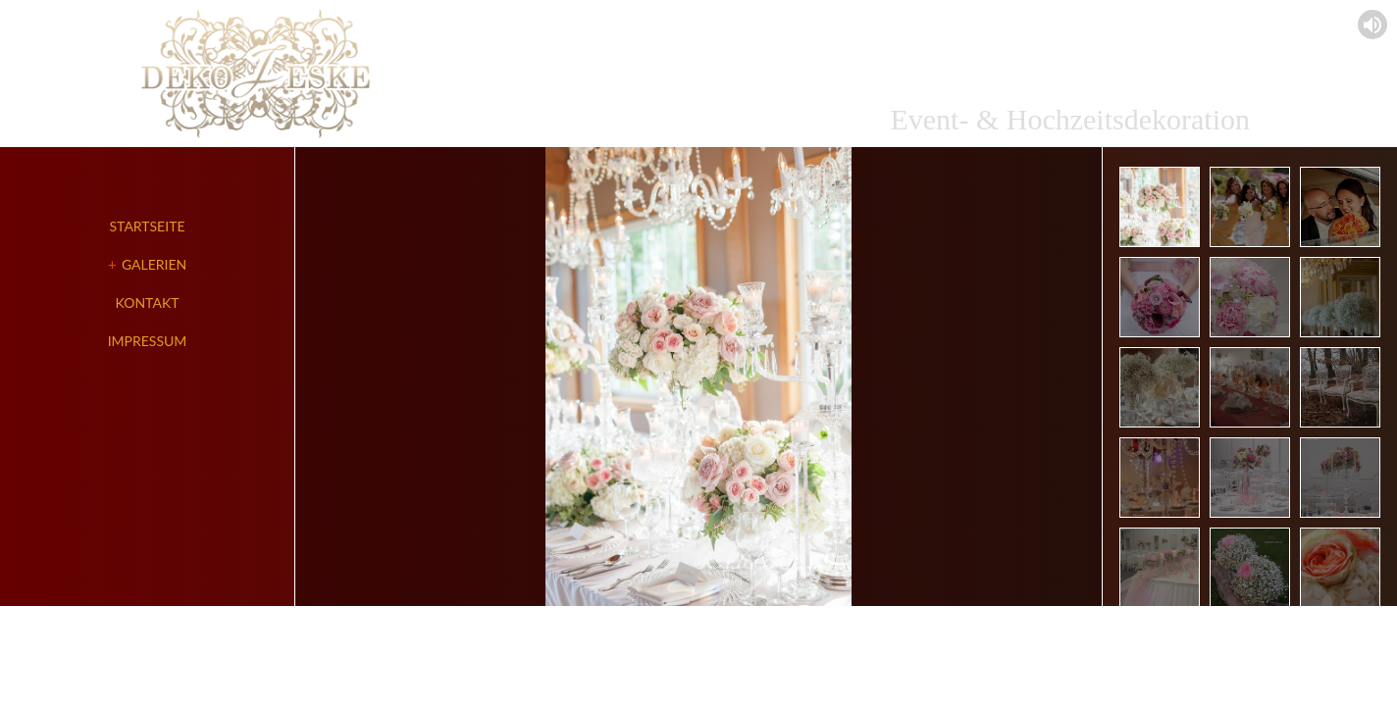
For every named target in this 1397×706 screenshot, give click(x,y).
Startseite (147, 226)
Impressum (147, 340)
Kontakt (148, 302)
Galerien (154, 264)
